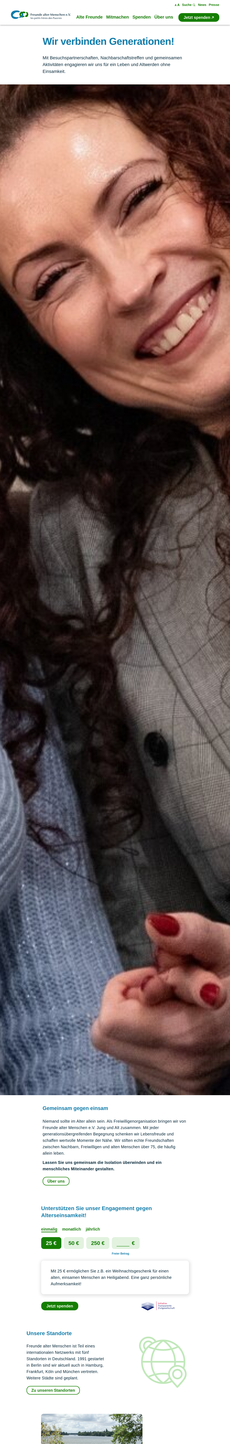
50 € (74, 1243)
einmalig (49, 1229)
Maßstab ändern (177, 5)
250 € (98, 1243)
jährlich (93, 1229)
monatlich (71, 1229)
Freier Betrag (120, 1253)
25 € (51, 1243)
